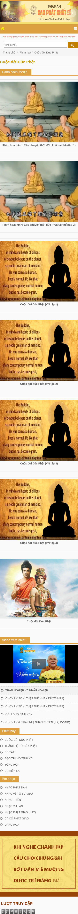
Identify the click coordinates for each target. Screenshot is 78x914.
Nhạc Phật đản (16, 787)
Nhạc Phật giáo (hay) (20, 812)
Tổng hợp (12, 764)
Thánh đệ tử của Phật (21, 746)
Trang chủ (9, 52)
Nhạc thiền (13, 799)
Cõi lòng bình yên (18, 714)
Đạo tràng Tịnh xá (19, 758)
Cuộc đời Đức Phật (46, 52)
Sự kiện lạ (12, 770)
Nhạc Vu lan (14, 806)
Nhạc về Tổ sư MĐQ (19, 793)
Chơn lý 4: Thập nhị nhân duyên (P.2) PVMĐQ (37, 722)
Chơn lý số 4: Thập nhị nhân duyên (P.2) (34, 706)
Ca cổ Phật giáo (17, 818)
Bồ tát (9, 752)
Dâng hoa (12, 824)
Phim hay (25, 52)
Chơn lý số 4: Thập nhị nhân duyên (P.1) (34, 698)
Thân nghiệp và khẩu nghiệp (26, 690)
